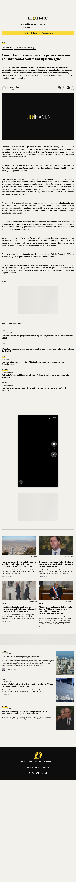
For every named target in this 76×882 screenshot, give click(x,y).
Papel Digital (44, 24)
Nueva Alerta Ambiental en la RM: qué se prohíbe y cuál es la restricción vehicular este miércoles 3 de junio (19, 564)
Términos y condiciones (42, 767)
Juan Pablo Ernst (7, 576)
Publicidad (29, 767)
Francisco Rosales (7, 694)
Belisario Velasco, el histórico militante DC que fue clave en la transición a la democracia (35, 376)
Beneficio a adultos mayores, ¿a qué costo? (21, 656)
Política (5, 369)
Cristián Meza (43, 576)
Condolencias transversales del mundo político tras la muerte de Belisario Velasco (34, 389)
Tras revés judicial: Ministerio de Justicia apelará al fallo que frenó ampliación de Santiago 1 (28, 685)
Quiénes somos (26, 762)
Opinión (5, 651)
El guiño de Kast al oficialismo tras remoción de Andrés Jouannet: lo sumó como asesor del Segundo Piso (19, 609)
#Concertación (7, 48)
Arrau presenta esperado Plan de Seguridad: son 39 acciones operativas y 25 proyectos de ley (24, 712)
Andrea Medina (13, 87)
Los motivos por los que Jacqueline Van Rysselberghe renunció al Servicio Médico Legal (38, 336)
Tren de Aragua (47, 33)
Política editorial (49, 762)
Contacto (37, 762)
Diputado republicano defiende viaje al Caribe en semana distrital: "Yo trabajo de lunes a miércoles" (56, 564)
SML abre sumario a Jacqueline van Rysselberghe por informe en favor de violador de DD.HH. (38, 349)
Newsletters (25, 27)
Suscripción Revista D (28, 24)
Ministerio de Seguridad (31, 33)
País (3, 42)
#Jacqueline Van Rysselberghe (25, 48)
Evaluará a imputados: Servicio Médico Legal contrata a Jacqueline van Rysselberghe (33, 363)
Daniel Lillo (42, 627)
